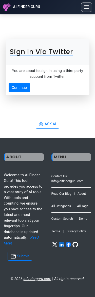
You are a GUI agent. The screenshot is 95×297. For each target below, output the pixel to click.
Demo (83, 218)
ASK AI (47, 124)
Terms (55, 231)
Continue (19, 87)
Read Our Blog (61, 193)
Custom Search (62, 218)
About (82, 193)
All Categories (61, 206)
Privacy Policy (76, 231)
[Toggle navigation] (86, 7)
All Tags (82, 206)
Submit (20, 256)
